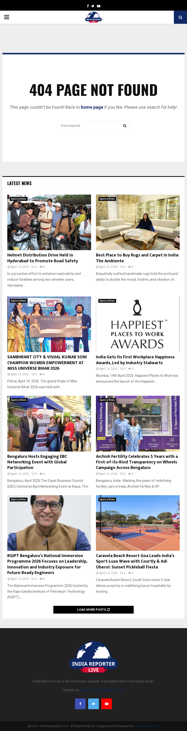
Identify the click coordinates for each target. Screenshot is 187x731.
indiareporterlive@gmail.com (102, 690)
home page (92, 107)
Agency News (18, 198)
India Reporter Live (146, 726)
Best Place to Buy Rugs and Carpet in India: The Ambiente (137, 258)
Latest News (19, 183)
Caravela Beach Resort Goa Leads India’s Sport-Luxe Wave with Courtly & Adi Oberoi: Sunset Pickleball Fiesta (135, 561)
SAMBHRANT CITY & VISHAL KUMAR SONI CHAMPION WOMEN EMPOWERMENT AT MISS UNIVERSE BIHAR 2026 (47, 362)
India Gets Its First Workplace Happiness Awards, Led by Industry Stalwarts (135, 359)
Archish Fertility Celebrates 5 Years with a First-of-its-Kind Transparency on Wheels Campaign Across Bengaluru (137, 462)
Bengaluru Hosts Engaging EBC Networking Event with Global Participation (37, 462)
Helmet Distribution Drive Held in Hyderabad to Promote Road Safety (42, 258)
